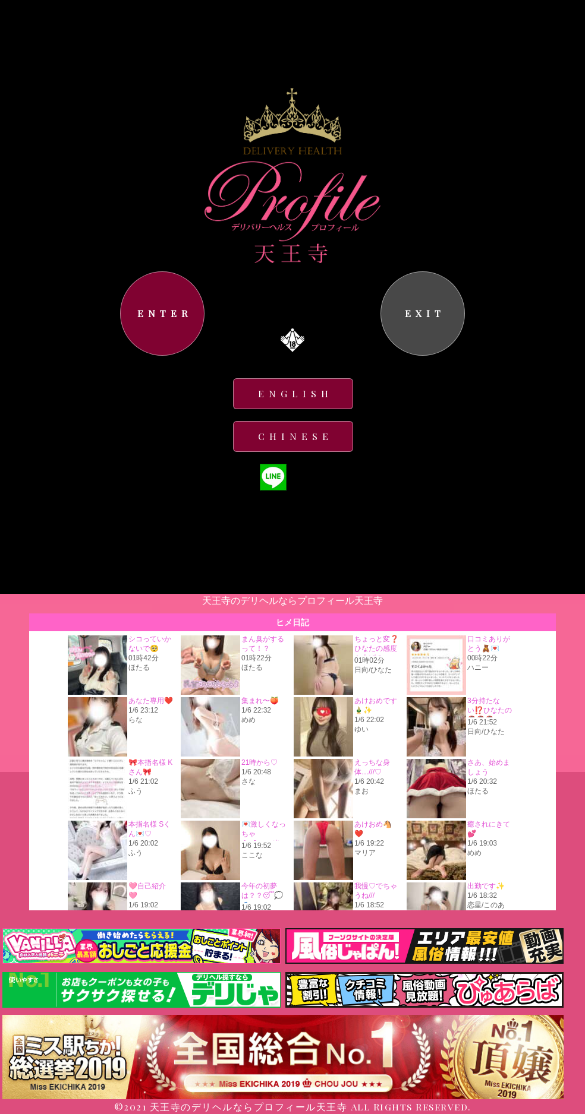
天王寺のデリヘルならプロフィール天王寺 (249, 1106)
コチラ (247, 305)
